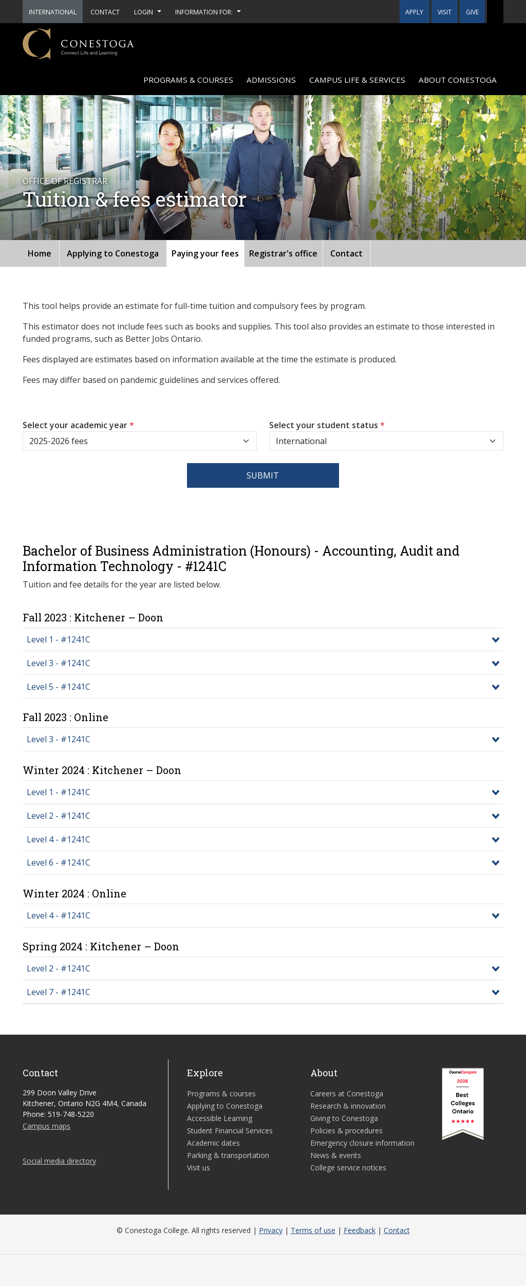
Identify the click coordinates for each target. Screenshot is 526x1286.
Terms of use (313, 1230)
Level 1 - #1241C (58, 639)
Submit (263, 475)
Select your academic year (78, 425)
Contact (346, 253)
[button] (495, 11)
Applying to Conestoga (113, 253)
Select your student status (327, 425)
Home (39, 253)
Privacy (271, 1230)
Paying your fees (205, 253)
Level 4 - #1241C (58, 839)
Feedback (359, 1230)
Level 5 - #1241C (58, 686)
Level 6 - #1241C (58, 862)
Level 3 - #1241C (58, 663)
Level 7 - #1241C (58, 992)
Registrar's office (283, 253)
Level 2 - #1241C (58, 815)
